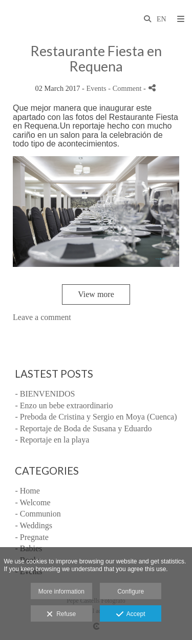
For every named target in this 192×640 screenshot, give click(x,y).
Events (96, 88)
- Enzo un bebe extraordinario (64, 405)
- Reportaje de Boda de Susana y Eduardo (83, 428)
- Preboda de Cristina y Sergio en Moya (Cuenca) (96, 416)
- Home (27, 490)
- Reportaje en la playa (52, 439)
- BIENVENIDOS (45, 393)
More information (61, 591)
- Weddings (33, 525)
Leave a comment (42, 317)
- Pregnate (31, 537)
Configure (130, 591)
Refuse (61, 614)
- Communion (37, 513)
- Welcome (32, 502)
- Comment (125, 88)
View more (96, 294)
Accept (130, 614)
